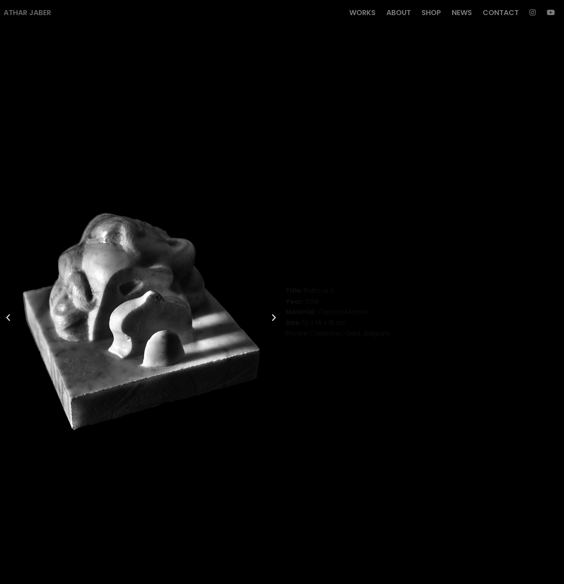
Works (362, 13)
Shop (431, 13)
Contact (501, 13)
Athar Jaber (27, 13)
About (398, 13)
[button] (8, 317)
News (462, 13)
